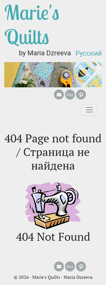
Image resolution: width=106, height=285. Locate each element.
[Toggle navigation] (89, 109)
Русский (88, 53)
